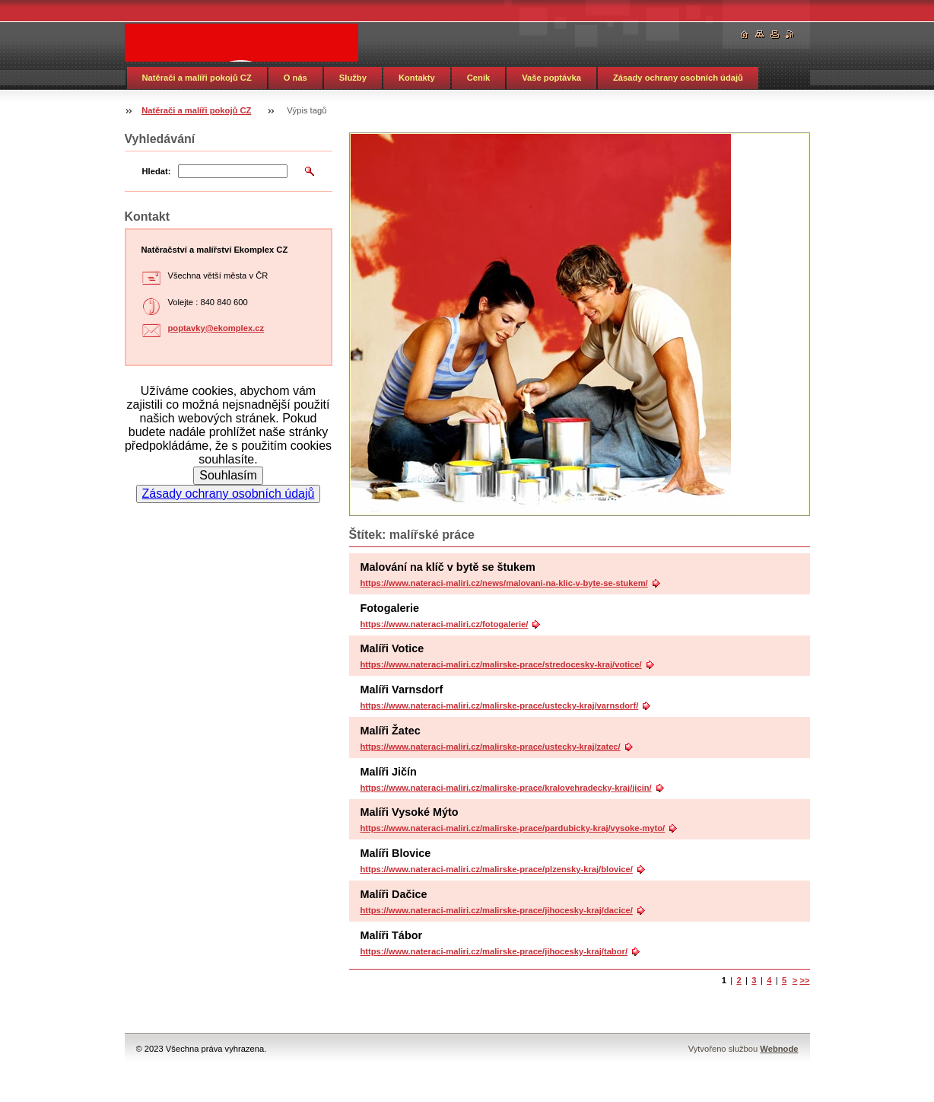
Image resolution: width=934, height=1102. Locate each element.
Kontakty (417, 77)
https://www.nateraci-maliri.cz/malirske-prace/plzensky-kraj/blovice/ (497, 869)
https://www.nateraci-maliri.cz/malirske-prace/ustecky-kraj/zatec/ (491, 746)
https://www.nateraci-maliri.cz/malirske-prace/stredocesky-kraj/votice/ (501, 664)
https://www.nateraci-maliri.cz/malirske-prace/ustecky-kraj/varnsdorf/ (500, 705)
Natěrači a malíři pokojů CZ (197, 77)
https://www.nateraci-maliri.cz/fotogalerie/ (445, 624)
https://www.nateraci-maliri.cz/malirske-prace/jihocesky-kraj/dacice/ (497, 910)
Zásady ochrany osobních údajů (678, 77)
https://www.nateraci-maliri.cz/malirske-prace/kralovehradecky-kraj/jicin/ (506, 787)
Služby (353, 77)
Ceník (478, 77)
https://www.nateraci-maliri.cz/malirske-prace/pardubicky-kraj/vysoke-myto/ (513, 828)
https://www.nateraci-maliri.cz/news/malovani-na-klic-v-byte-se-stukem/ (504, 583)
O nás (295, 77)
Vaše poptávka (551, 77)
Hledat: (156, 171)
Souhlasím (228, 475)
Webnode (779, 1048)
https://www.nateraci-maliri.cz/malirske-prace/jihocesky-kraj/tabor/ (494, 951)
